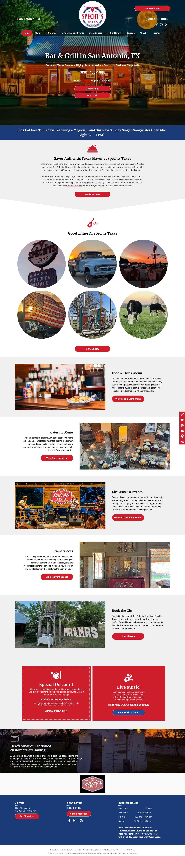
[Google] (166, 25)
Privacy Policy (54, 850)
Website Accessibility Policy (126, 850)
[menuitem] (26, 33)
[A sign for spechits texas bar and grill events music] (41, 264)
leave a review (70, 764)
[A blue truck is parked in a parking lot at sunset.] (92, 264)
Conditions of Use (89, 850)
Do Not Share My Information (71, 850)
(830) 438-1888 (156, 19)
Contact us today (74, 185)
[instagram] (161, 25)
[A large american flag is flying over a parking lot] (41, 315)
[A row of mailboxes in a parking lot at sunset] (143, 264)
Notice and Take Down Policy (105, 850)
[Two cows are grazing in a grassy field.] (143, 315)
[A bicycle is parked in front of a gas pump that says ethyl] (92, 315)
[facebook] (157, 25)
